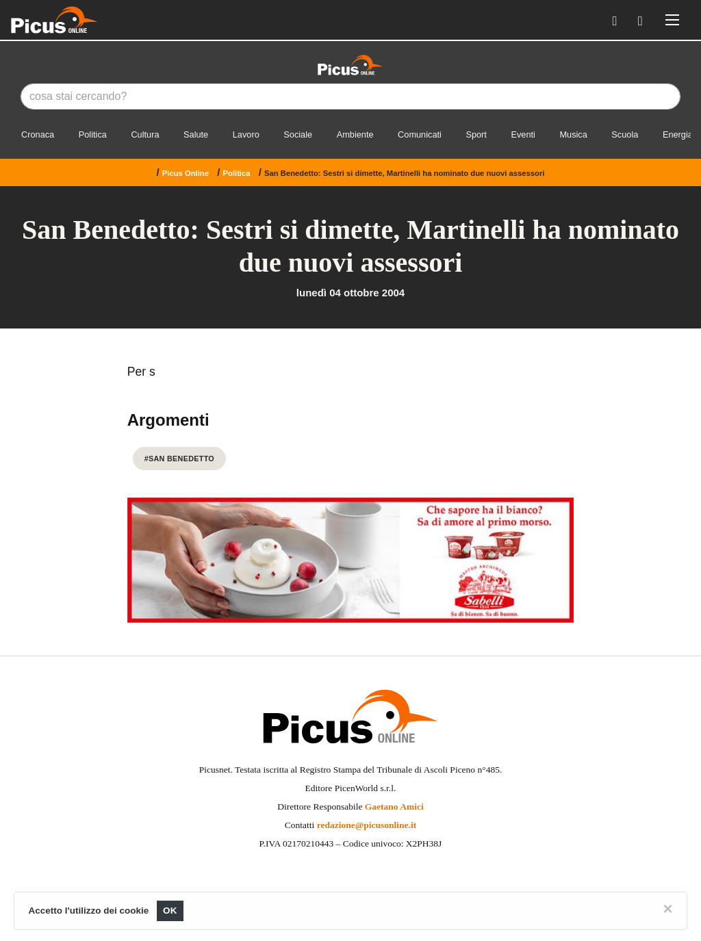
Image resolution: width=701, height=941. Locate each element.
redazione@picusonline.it (366, 825)
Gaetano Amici (394, 806)
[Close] (667, 908)
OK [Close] (170, 910)
